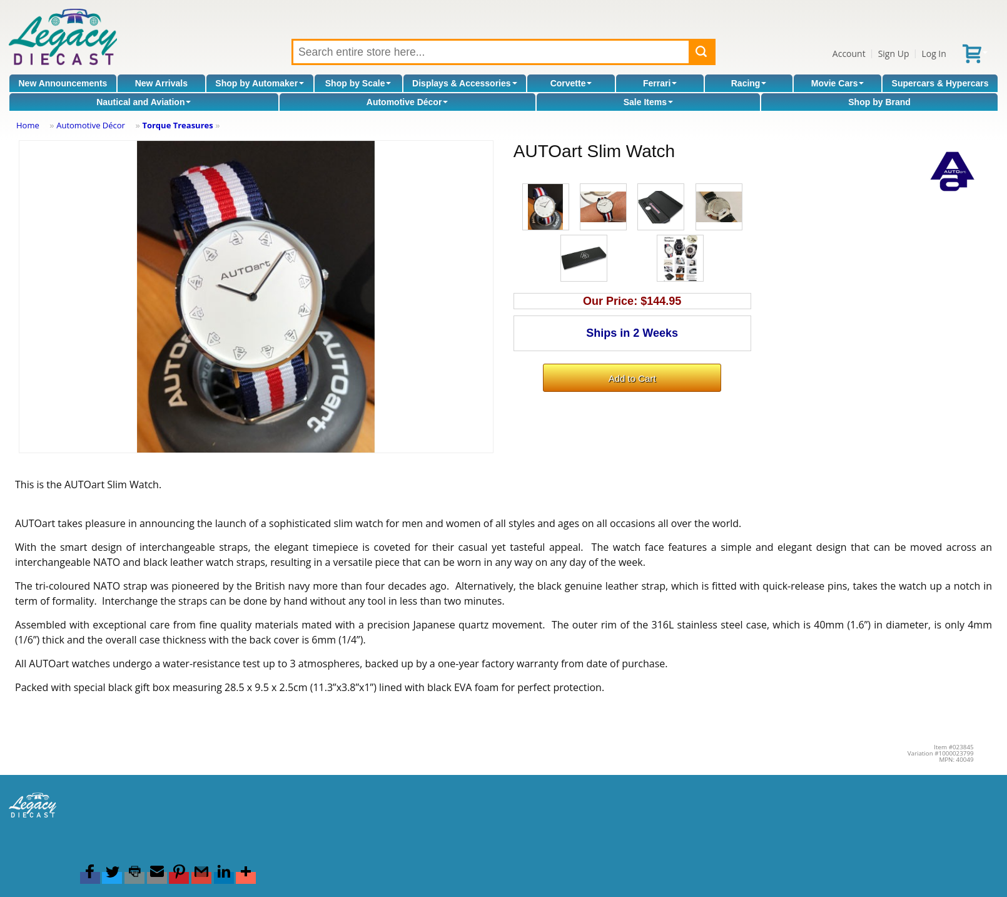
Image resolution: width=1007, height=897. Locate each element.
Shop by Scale (358, 83)
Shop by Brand (879, 102)
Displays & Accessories (464, 83)
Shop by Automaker (259, 83)
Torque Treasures (177, 125)
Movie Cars (837, 83)
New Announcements (63, 83)
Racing (749, 83)
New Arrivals (161, 83)
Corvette (571, 83)
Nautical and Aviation (143, 102)
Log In (933, 53)
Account (849, 53)
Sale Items (648, 102)
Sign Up (893, 53)
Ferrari (660, 83)
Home (27, 125)
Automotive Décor (407, 102)
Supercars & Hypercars (940, 83)
